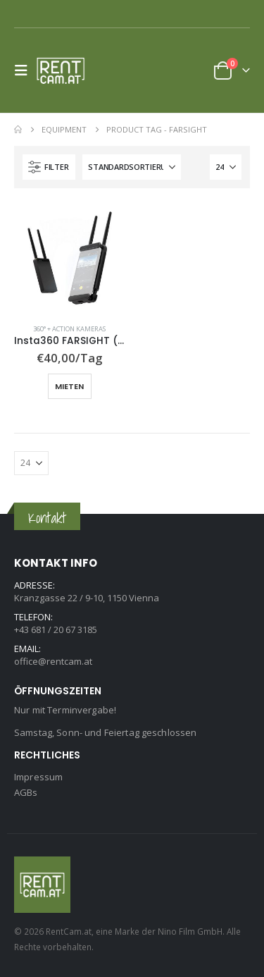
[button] (25, 70)
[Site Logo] (65, 70)
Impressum (38, 776)
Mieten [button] (69, 386)
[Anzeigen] (225, 167)
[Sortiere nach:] (131, 167)
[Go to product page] (69, 258)
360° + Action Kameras (69, 328)
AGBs (26, 792)
